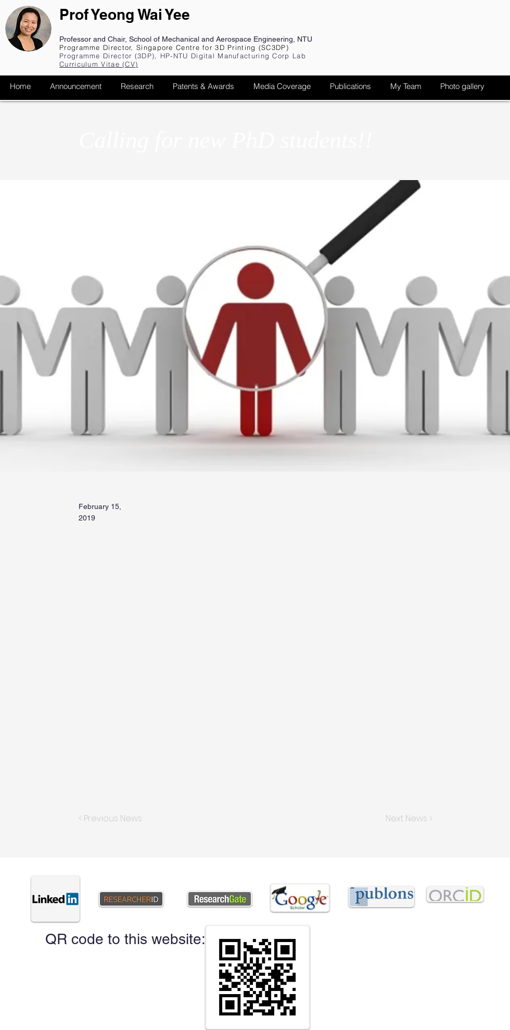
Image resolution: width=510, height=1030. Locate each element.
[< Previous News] (113, 818)
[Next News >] (406, 818)
